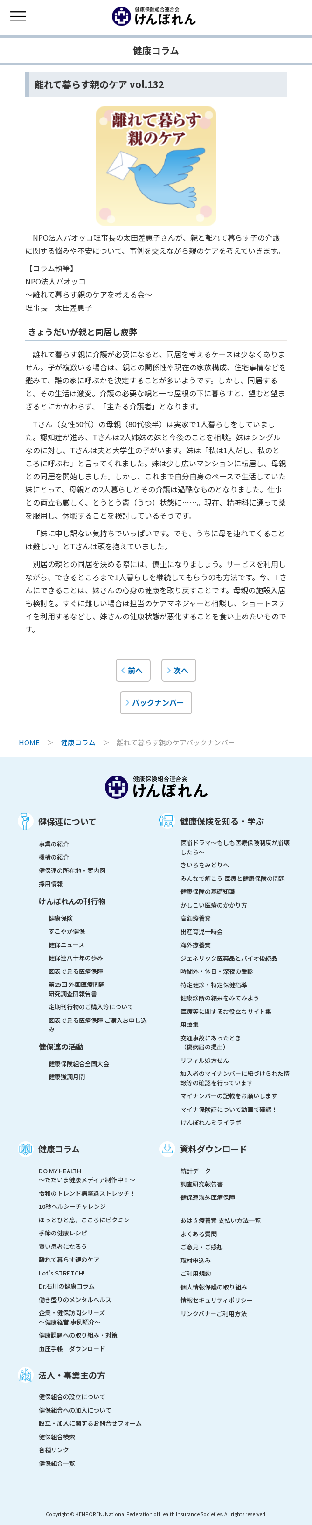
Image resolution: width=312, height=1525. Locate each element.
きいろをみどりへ (204, 864)
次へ (180, 670)
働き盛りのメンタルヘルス (75, 1299)
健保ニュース (66, 944)
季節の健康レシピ (63, 1232)
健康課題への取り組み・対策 (78, 1335)
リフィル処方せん (204, 1060)
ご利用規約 (195, 1273)
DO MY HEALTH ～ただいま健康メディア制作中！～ (87, 1175)
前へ (135, 670)
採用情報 (51, 883)
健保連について (67, 821)
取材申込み (195, 1260)
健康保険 (61, 918)
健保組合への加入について (75, 1410)
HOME (29, 742)
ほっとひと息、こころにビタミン (84, 1219)
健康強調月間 (67, 1076)
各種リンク (54, 1449)
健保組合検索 (57, 1436)
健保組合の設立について (72, 1396)
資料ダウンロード (213, 1149)
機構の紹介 (54, 857)
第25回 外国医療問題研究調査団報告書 (77, 989)
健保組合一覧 (57, 1463)
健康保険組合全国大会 (79, 1063)
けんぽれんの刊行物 (72, 901)
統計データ (195, 1170)
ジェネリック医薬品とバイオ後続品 (228, 958)
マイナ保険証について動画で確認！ (228, 1109)
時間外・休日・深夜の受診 (216, 971)
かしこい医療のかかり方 (213, 905)
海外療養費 (195, 944)
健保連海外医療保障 (207, 1197)
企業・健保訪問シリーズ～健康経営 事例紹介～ (72, 1317)
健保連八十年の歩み (76, 957)
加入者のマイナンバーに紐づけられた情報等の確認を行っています (235, 1078)
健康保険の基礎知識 (207, 891)
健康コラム (78, 742)
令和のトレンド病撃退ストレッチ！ (87, 1193)
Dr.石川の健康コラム (67, 1286)
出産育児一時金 (201, 931)
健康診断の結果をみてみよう (219, 997)
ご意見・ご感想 (201, 1246)
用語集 (189, 1024)
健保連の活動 (61, 1046)
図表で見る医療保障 (76, 971)
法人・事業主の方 (71, 1375)
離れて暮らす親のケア (69, 1259)
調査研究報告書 (201, 1183)
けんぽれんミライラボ (210, 1122)
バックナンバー (158, 702)
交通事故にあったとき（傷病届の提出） (210, 1042)
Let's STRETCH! (62, 1273)
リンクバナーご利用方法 (213, 1313)
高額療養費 (195, 918)
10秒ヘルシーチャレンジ (72, 1206)
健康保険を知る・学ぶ (222, 821)
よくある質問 (198, 1233)
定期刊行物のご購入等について (91, 1006)
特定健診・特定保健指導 (213, 984)
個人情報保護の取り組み (213, 1286)
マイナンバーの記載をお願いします (228, 1095)
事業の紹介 (54, 843)
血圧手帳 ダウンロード (72, 1348)
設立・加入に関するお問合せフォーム (90, 1423)
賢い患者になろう (63, 1246)
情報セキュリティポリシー (216, 1300)
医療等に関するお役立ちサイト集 (225, 1011)
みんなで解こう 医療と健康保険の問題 (232, 878)
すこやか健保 (67, 931)
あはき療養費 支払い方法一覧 (220, 1220)
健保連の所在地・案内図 (72, 870)
